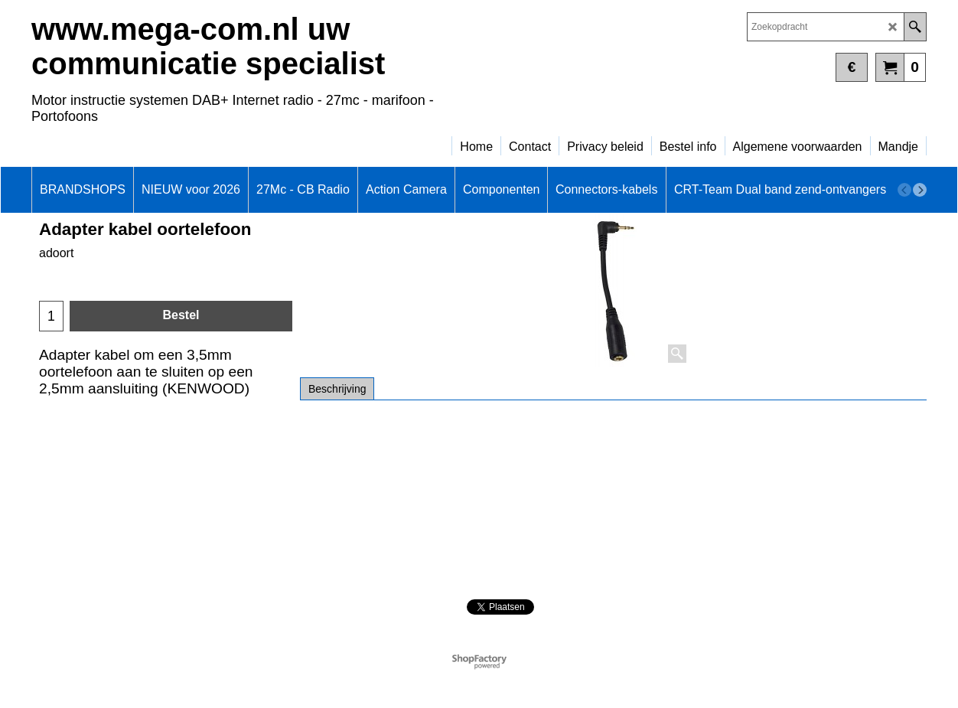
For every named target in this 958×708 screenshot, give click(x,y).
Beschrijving (337, 389)
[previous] (904, 190)
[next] (920, 190)
